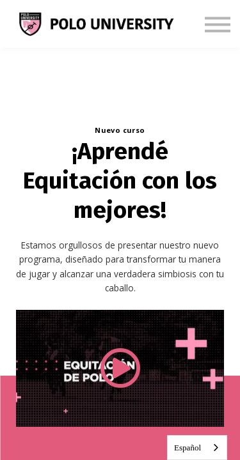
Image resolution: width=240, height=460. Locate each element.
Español (187, 447)
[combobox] (197, 447)
